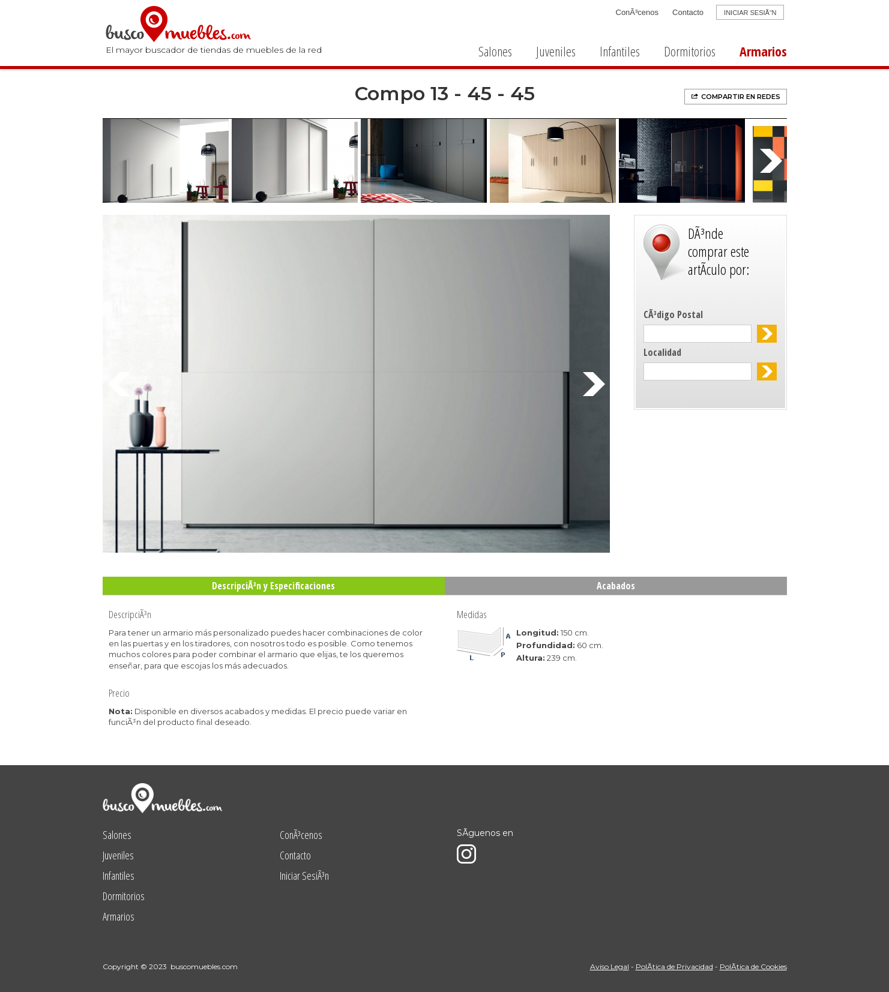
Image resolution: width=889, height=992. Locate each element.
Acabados (616, 585)
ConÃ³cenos (637, 12)
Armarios (763, 51)
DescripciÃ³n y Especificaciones (273, 585)
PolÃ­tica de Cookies (753, 966)
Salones (495, 51)
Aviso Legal (609, 966)
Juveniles (556, 51)
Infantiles (620, 51)
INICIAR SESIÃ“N (750, 12)
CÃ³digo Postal (673, 314)
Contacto (688, 12)
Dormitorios (690, 51)
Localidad (662, 352)
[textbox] (697, 334)
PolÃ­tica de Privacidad (674, 966)
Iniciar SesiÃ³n (304, 875)
